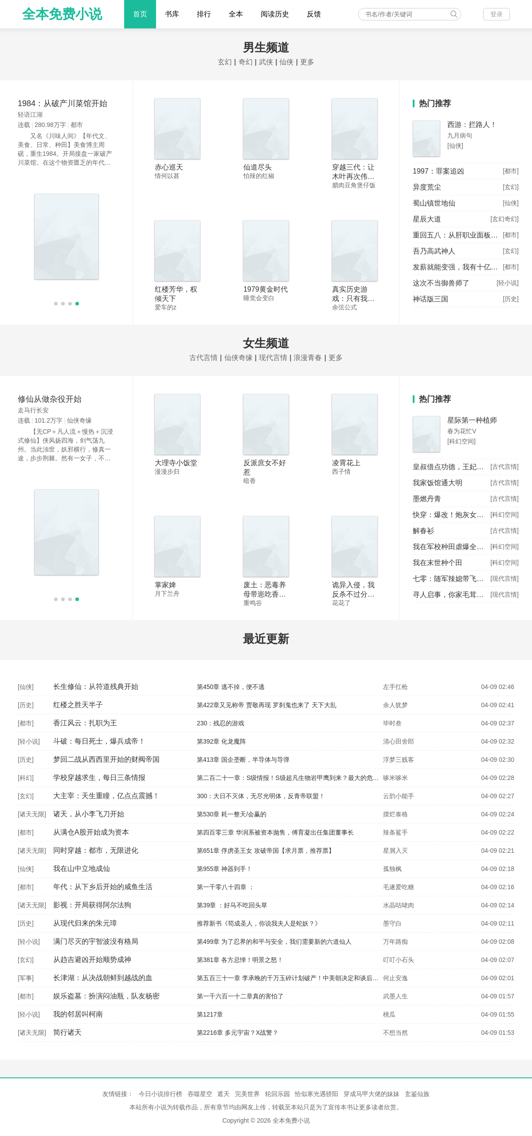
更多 (307, 62)
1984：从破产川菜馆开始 (62, 103)
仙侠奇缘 (238, 357)
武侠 (266, 62)
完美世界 (247, 1093)
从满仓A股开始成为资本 (91, 832)
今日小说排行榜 (160, 1093)
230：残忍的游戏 (220, 723)
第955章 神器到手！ (224, 868)
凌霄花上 (346, 463)
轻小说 (29, 741)
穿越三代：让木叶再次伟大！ (353, 176)
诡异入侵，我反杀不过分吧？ (353, 594)
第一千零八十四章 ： (225, 887)
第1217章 (210, 1014)
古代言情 (203, 357)
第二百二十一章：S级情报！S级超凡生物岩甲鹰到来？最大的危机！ (291, 777)
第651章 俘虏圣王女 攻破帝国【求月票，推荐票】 (266, 850)
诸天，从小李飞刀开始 (88, 814)
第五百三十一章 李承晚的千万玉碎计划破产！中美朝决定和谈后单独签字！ (300, 978)
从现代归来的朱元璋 (85, 923)
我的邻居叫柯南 (78, 1014)
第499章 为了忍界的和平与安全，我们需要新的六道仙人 (274, 941)
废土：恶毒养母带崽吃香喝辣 (264, 594)
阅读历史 (275, 14)
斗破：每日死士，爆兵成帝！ (99, 741)
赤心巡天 (169, 167)
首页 (140, 14)
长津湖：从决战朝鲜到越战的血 (103, 978)
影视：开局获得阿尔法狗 (92, 905)
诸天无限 (32, 814)
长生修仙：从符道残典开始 (95, 686)
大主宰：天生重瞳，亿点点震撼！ (106, 796)
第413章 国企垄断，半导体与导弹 (243, 759)
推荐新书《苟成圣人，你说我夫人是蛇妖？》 (259, 923)
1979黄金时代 (265, 289)
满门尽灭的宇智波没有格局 (95, 941)
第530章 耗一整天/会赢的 (231, 814)
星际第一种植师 (472, 420)
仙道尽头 (257, 167)
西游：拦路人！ (472, 124)
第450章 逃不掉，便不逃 (231, 686)
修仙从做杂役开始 (50, 399)
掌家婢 (165, 585)
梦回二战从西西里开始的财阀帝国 (106, 759)
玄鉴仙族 (417, 1093)
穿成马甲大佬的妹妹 (371, 1093)
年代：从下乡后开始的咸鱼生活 (103, 887)
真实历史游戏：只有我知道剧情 (353, 298)
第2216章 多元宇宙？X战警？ (237, 1032)
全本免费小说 (62, 14)
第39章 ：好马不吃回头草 (232, 905)
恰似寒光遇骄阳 (316, 1093)
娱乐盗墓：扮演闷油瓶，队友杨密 (106, 996)
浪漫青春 (307, 357)
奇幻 (246, 62)
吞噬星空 (200, 1093)
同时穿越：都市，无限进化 (95, 850)
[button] (56, 303)
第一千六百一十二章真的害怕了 (240, 996)
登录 (496, 14)
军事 (26, 978)
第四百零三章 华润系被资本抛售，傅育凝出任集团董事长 (275, 832)
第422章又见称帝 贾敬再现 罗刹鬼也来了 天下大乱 (266, 705)
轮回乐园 (277, 1093)
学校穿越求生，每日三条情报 (99, 777)
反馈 (314, 14)
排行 (204, 14)
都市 (26, 723)
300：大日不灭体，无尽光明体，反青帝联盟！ (261, 796)
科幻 (26, 777)
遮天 (223, 1093)
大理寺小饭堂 (176, 463)
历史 (26, 705)
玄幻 (225, 62)
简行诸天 (67, 1032)
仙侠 (286, 62)
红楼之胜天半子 (78, 705)
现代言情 (273, 357)
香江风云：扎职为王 (85, 723)
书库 (172, 14)
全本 (236, 14)
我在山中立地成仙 (81, 868)
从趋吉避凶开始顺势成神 (92, 959)
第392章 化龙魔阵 (221, 741)
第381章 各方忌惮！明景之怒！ (240, 959)
